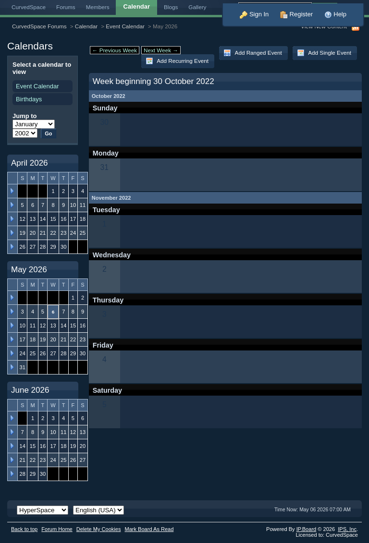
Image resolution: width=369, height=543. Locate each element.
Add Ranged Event (252, 53)
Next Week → (161, 50)
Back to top (24, 529)
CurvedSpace (29, 7)
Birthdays (29, 99)
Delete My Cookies (98, 529)
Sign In (254, 14)
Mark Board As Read (148, 529)
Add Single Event (324, 53)
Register (296, 14)
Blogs (171, 7)
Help (335, 14)
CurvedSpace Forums (39, 26)
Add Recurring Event (177, 61)
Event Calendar (125, 26)
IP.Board (306, 529)
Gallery (197, 7)
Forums (65, 7)
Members (98, 7)
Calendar (86, 26)
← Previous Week (114, 50)
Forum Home (56, 529)
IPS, (347, 529)
